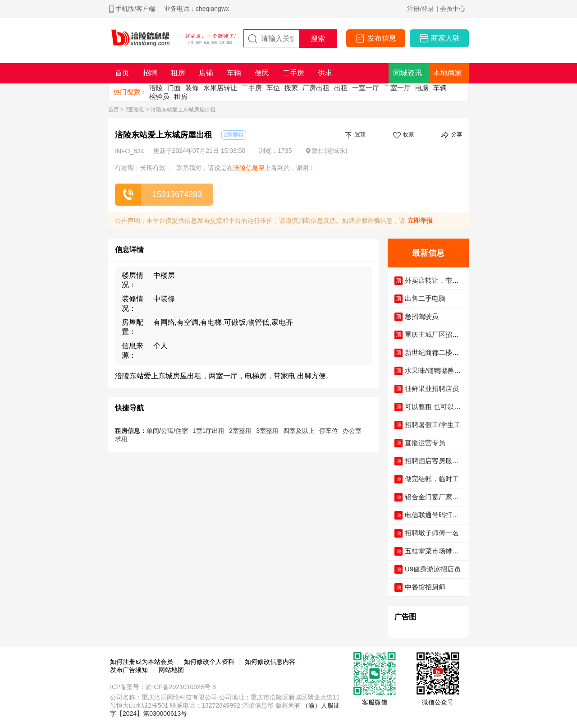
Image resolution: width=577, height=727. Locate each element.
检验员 (159, 96)
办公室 (352, 430)
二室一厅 (397, 88)
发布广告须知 (129, 669)
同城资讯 (407, 73)
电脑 (422, 88)
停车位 (328, 430)
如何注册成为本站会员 (141, 661)
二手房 (252, 88)
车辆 (440, 88)
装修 (192, 88)
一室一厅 (365, 88)
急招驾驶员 (422, 316)
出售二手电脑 (425, 298)
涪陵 (156, 88)
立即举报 (420, 220)
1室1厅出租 (208, 430)
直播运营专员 (425, 442)
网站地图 (171, 669)
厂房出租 (316, 88)
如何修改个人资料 (209, 661)
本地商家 (447, 73)
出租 (341, 88)
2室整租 (135, 109)
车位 (273, 88)
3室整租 (267, 430)
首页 (113, 109)
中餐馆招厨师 (425, 587)
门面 (174, 88)
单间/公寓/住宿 (167, 430)
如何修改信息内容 (270, 661)
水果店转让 (220, 88)
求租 (121, 438)
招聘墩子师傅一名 (432, 533)
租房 (181, 96)
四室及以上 (299, 430)
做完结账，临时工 (432, 479)
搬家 (291, 88)
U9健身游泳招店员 (433, 569)
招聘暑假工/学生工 (433, 424)
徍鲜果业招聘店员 (432, 388)
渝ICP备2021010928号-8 (181, 686)
